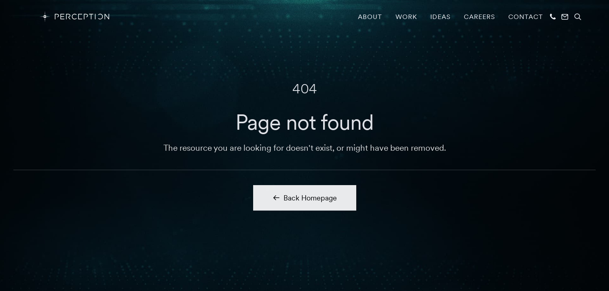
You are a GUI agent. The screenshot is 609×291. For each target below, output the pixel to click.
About (370, 17)
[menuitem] (370, 16)
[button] (553, 16)
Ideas (440, 17)
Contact (525, 17)
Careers (479, 17)
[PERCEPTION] (63, 16)
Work (406, 17)
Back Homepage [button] (305, 197)
